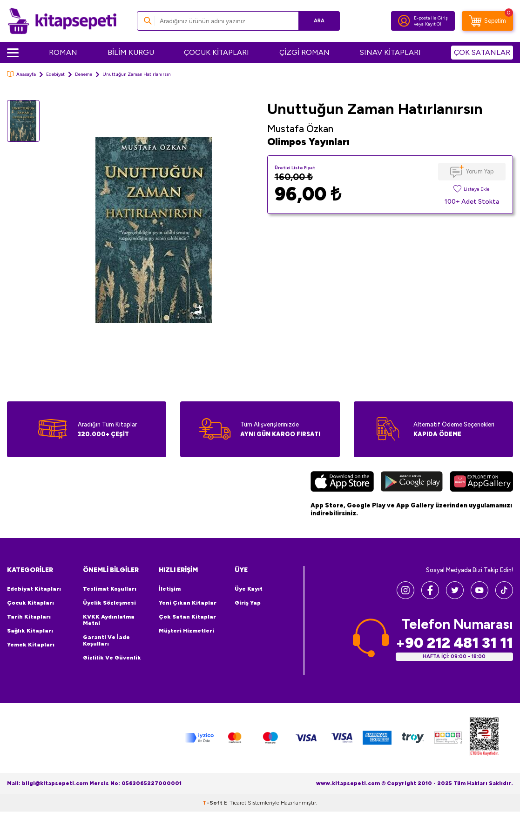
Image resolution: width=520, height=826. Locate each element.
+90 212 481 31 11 (454, 643)
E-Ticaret (235, 802)
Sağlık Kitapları (30, 630)
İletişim (170, 589)
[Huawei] (481, 482)
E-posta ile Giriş (431, 18)
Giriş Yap (248, 603)
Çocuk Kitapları (30, 603)
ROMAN (63, 52)
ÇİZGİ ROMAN (304, 52)
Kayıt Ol (433, 24)
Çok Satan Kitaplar (187, 616)
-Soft (213, 802)
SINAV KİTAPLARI (390, 52)
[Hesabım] (404, 21)
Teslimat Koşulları (109, 589)
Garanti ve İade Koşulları (106, 640)
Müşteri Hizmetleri (186, 630)
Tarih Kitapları (29, 616)
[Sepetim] (487, 21)
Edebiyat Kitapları (34, 589)
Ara (319, 21)
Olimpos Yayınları (308, 141)
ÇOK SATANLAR (482, 52)
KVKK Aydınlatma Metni (109, 619)
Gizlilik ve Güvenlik (112, 657)
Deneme (83, 74)
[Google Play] (412, 482)
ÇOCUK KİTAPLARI (216, 52)
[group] (153, 230)
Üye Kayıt (249, 589)
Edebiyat (55, 74)
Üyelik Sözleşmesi (109, 603)
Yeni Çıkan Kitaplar (187, 603)
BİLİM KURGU (131, 52)
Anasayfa (21, 74)
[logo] (62, 21)
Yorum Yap (479, 171)
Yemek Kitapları (30, 644)
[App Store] (342, 482)
